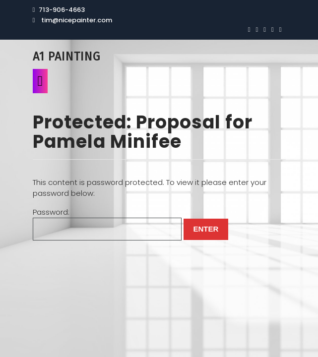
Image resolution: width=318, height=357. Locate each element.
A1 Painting (66, 56)
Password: (107, 224)
